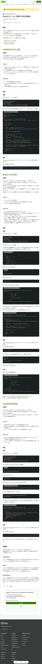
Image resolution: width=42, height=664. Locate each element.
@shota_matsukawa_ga (9, 13)
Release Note (14, 635)
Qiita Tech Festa (15, 643)
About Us (13, 654)
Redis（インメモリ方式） (9, 42)
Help (2, 647)
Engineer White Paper (16, 647)
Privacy (2, 639)
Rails (4, 19)
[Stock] (7, 586)
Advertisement (4, 649)
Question (7, 4)
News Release (14, 660)
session (10, 19)
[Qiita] (3, 2)
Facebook (24, 641)
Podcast (23, 645)
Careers (13, 656)
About (2, 635)
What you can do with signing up (12, 600)
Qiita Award (14, 645)
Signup (38, 1)
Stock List (12, 4)
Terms (2, 637)
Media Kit (2, 643)
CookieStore (15, 19)
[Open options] (25, 662)
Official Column (25, 4)
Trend (3, 4)
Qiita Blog (13, 658)
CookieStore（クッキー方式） (10, 40)
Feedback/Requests (4, 645)
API (12, 649)
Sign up (21, 603)
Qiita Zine (3, 656)
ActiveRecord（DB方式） (9, 43)
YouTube (24, 643)
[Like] (4, 586)
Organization (33, 4)
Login (34, 1)
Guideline (3, 641)
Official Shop (3, 658)
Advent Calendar (15, 641)
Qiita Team (3, 654)
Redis (7, 19)
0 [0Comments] (11, 586)
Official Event (18, 4)
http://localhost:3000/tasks (8, 160)
